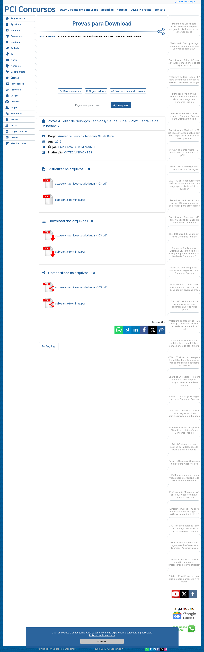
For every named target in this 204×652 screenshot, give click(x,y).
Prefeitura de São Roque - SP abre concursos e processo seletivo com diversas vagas (184, 77)
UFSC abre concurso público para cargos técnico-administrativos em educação (184, 410)
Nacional (13, 41)
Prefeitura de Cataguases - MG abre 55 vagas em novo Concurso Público (184, 267)
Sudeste (12, 48)
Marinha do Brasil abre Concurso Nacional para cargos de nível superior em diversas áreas (184, 24)
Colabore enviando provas (128, 91)
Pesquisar (121, 105)
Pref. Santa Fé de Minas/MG (76, 147)
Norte (11, 59)
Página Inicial (15, 18)
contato (159, 9)
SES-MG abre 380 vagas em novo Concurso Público (184, 232)
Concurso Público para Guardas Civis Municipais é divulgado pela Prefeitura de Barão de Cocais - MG (184, 249)
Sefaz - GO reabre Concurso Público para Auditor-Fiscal (184, 459)
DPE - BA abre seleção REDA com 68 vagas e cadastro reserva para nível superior (184, 525)
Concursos (13, 36)
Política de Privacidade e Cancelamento (58, 649)
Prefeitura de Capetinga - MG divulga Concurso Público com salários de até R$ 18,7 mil (184, 321)
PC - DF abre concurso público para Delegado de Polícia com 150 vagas (184, 444)
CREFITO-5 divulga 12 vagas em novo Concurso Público (184, 394)
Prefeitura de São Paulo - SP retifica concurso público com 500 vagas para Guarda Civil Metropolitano (184, 131)
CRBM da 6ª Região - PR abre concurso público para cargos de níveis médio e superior (184, 377)
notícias (122, 9)
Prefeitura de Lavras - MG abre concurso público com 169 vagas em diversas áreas (184, 284)
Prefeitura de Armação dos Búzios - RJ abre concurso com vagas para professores (184, 200)
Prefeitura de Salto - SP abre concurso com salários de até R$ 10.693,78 (184, 60)
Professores (14, 83)
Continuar (102, 641)
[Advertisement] (74, 62)
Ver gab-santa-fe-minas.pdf (102, 200)
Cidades (12, 101)
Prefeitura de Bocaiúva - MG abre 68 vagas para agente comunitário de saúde (184, 217)
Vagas (11, 107)
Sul (9, 54)
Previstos (13, 89)
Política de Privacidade (102, 635)
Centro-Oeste (15, 71)
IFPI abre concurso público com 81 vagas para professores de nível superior (184, 559)
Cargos (12, 95)
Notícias (12, 29)
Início (42, 36)
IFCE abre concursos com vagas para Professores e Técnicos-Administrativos (184, 542)
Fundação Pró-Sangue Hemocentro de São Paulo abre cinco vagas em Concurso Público (184, 94)
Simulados (13, 113)
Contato (12, 137)
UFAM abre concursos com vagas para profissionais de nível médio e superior (184, 475)
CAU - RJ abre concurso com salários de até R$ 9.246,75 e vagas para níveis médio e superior (184, 181)
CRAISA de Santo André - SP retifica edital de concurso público (184, 149)
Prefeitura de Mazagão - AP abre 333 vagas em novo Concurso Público (184, 492)
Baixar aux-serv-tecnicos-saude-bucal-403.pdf (102, 235)
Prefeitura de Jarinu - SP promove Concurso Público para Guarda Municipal (184, 113)
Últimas (12, 77)
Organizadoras (16, 131)
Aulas (11, 125)
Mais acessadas (70, 91)
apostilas (107, 9)
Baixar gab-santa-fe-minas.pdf (102, 251)
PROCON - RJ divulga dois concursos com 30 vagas (184, 165)
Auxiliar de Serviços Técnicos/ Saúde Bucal (86, 136)
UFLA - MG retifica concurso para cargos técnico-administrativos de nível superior (184, 302)
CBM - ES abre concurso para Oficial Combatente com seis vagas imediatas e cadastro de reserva (184, 358)
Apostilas (13, 24)
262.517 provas (141, 9)
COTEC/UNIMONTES (78, 152)
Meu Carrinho (15, 143)
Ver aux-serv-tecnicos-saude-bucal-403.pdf (102, 183)
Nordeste (13, 65)
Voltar (49, 346)
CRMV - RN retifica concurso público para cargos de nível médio (184, 576)
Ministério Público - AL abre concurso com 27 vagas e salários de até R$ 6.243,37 (184, 508)
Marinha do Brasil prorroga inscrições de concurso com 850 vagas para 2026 (184, 43)
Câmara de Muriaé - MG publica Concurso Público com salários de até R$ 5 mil (184, 340)
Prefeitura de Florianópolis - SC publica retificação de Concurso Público (184, 427)
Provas (11, 119)
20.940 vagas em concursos (78, 9)
